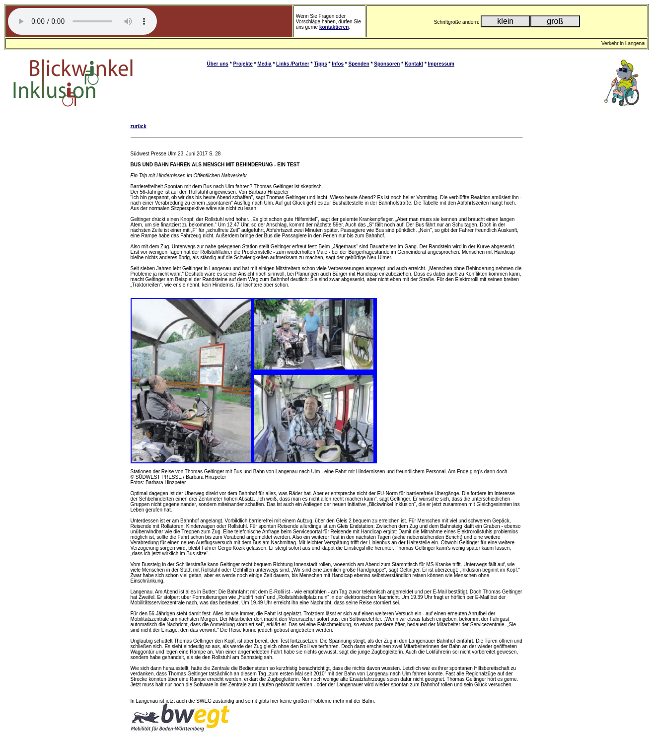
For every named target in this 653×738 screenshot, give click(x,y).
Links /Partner (292, 64)
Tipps (320, 64)
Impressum (441, 64)
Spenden (359, 64)
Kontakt (414, 64)
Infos (338, 64)
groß (555, 21)
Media (264, 64)
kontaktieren (334, 27)
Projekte (242, 64)
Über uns (217, 64)
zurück (138, 126)
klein (505, 21)
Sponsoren (387, 64)
